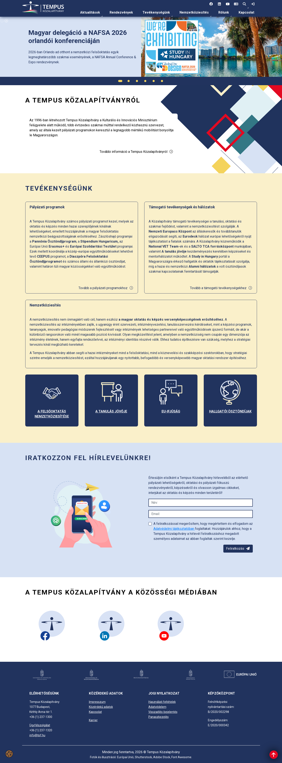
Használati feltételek (162, 702)
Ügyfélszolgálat (39, 725)
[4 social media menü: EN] (236, 4)
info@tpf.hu (37, 735)
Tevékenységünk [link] (156, 12)
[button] (244, 4)
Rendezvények (121, 12)
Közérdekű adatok (101, 707)
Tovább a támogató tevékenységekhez (221, 288)
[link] (253, 4)
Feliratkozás (238, 548)
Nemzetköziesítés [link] (194, 12)
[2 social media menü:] (219, 4)
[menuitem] (90, 12)
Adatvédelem (157, 707)
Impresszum (97, 702)
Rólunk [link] (223, 12)
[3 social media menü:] (228, 4)
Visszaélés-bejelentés (162, 712)
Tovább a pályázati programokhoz (105, 288)
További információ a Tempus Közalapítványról (136, 152)
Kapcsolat (246, 12)
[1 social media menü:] (211, 4)
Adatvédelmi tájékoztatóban (174, 529)
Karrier (93, 720)
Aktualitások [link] (90, 12)
